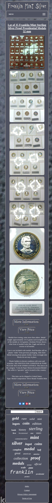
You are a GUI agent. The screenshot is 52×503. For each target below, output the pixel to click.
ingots (16, 423)
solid (32, 418)
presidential (40, 474)
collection (21, 458)
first (14, 433)
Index (27, 486)
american (27, 454)
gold (15, 418)
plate (31, 468)
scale (23, 467)
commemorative (21, 439)
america (36, 454)
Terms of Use (27, 498)
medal (29, 448)
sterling (35, 428)
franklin (21, 472)
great (17, 453)
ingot (28, 444)
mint (34, 437)
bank (14, 430)
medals (18, 463)
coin (26, 423)
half (39, 450)
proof (35, 457)
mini (39, 419)
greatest (27, 476)
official (37, 464)
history (22, 429)
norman (29, 465)
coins (38, 444)
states (38, 433)
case (31, 433)
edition (37, 423)
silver (17, 443)
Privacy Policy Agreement (26, 494)
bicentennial (23, 433)
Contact (27, 490)
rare (24, 418)
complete (17, 449)
